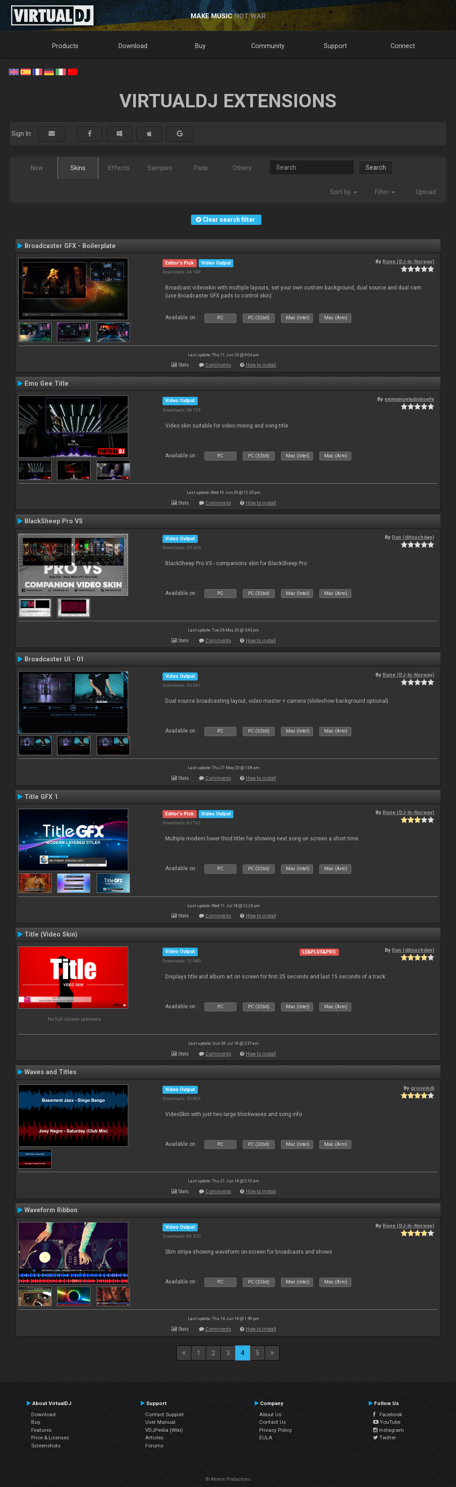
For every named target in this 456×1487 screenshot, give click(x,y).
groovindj (422, 1088)
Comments (218, 365)
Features (41, 1430)
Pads (201, 167)
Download (132, 45)
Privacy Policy (275, 1430)
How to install (261, 365)
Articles (154, 1437)
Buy (200, 45)
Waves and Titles (50, 1072)
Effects (119, 167)
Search (376, 167)
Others (242, 167)
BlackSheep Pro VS (53, 521)
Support (335, 45)
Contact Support (164, 1414)
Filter (385, 192)
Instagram (388, 1430)
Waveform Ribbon (50, 1210)
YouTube (386, 1422)
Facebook (387, 1414)
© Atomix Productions (228, 1479)
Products (65, 45)
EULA (266, 1437)
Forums (154, 1445)
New (37, 167)
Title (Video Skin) (50, 934)
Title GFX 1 (41, 796)
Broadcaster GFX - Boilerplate (70, 245)
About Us (270, 1414)
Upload (426, 192)
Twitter (384, 1437)
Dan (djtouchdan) (413, 537)
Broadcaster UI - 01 (54, 659)
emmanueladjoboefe (409, 399)
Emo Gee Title (46, 383)
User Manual (160, 1422)
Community (268, 45)
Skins (78, 167)
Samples (159, 167)
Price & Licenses (50, 1437)
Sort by (343, 192)
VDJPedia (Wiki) (164, 1430)
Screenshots (46, 1445)
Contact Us (272, 1422)
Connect (403, 45)
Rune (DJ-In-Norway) (408, 261)
